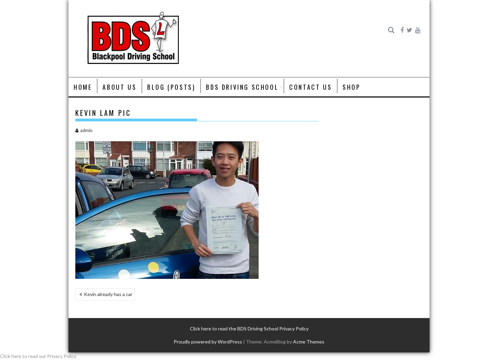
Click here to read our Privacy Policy (38, 356)
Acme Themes (308, 342)
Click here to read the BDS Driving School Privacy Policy (249, 328)
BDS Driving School (242, 87)
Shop (351, 87)
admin (84, 130)
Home (83, 87)
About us (119, 87)
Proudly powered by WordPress (208, 342)
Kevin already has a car (108, 294)
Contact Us (310, 87)
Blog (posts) (171, 87)
